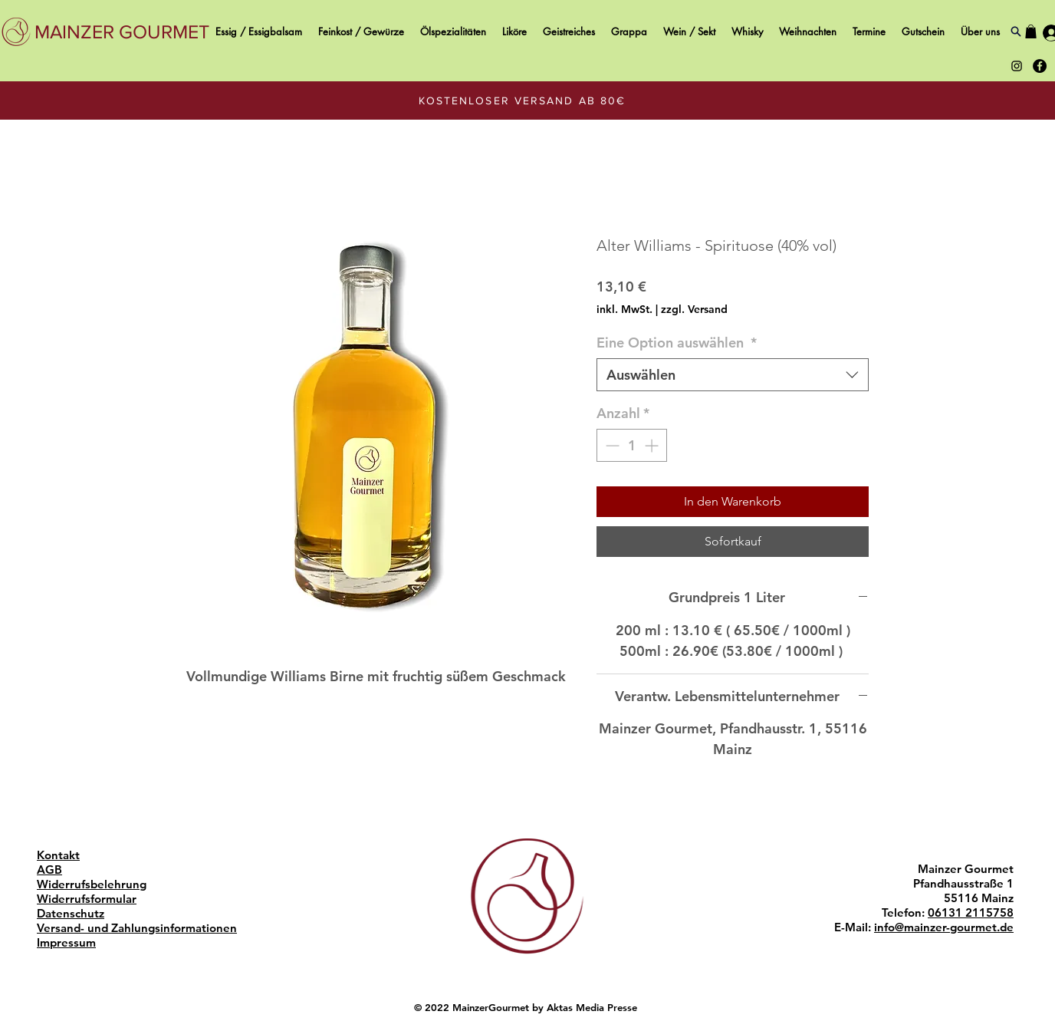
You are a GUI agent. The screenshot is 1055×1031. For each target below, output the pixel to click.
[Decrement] (611, 445)
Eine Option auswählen (677, 342)
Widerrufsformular (86, 898)
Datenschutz (70, 913)
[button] (1031, 31)
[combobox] (733, 374)
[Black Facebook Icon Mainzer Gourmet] (1040, 66)
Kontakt (58, 855)
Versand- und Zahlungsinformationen (137, 928)
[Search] (1015, 31)
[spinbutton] (632, 445)
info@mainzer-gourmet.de (944, 927)
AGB (49, 869)
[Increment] (653, 445)
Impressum (66, 942)
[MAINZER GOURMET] (122, 32)
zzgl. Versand (694, 309)
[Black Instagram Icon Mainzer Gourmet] (1017, 66)
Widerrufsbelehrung (91, 884)
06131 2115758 (971, 912)
